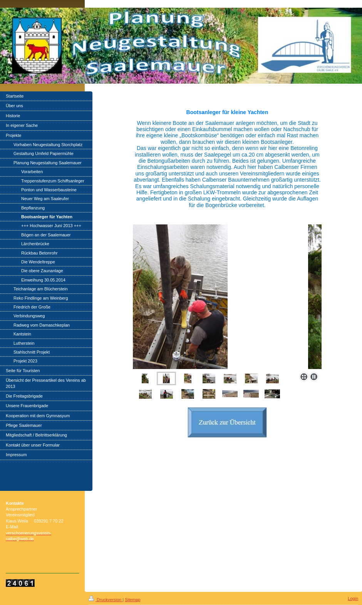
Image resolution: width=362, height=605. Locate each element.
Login (353, 598)
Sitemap (132, 599)
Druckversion (105, 599)
